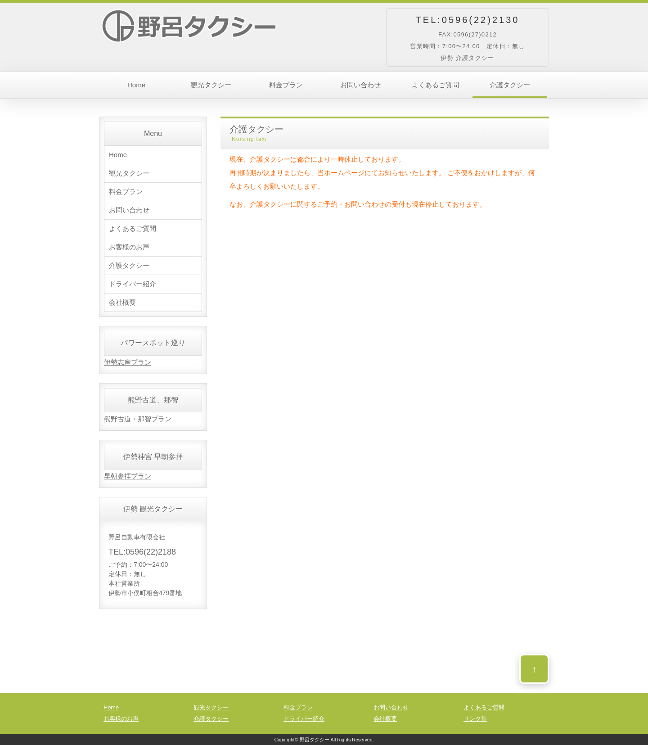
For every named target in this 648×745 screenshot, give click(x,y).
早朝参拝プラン (127, 476)
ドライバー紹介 (132, 284)
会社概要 (122, 302)
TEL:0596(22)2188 (142, 551)
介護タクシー (510, 85)
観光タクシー (211, 85)
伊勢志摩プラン (127, 362)
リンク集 (475, 718)
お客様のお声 (129, 247)
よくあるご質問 (435, 85)
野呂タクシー (314, 739)
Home (136, 85)
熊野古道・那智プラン (137, 419)
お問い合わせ (360, 85)
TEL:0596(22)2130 (468, 20)
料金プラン (286, 85)
